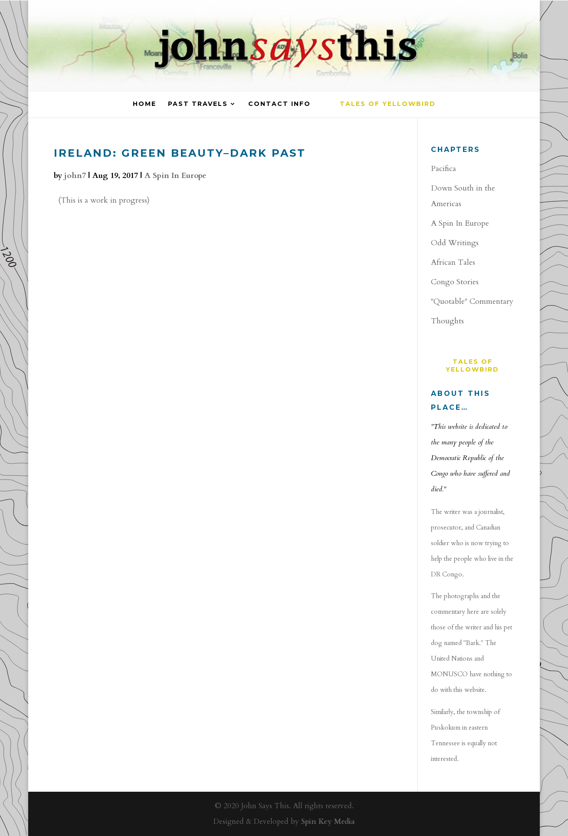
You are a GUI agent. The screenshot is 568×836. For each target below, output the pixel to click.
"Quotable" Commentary (472, 301)
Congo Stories (455, 281)
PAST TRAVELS (198, 104)
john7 (75, 175)
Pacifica (443, 168)
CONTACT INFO (279, 104)
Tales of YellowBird (388, 104)
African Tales (453, 262)
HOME (144, 104)
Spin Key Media (328, 821)
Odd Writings (455, 242)
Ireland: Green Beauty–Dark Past (180, 153)
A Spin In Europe (175, 175)
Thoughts (447, 321)
